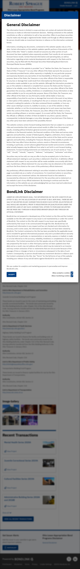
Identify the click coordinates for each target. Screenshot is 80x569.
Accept (11, 274)
